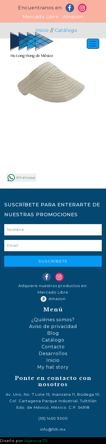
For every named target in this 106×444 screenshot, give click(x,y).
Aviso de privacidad (53, 326)
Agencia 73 (35, 441)
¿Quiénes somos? (53, 319)
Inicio (53, 360)
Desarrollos (53, 353)
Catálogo (53, 340)
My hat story (53, 367)
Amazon (71, 16)
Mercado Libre (41, 16)
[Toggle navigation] (93, 44)
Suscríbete (53, 261)
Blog (53, 333)
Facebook (71, 9)
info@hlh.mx (53, 429)
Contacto (53, 346)
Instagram (83, 9)
